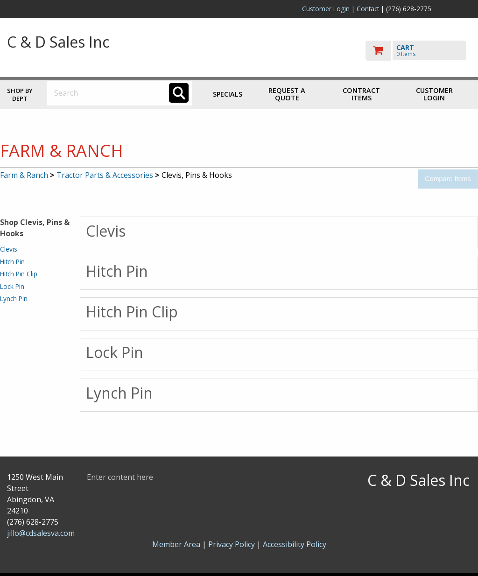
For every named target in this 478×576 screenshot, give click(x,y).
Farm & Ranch (24, 175)
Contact (368, 8)
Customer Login (326, 8)
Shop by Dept (20, 94)
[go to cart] (418, 51)
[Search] (179, 93)
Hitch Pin (12, 261)
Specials (227, 94)
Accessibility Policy (294, 544)
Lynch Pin (14, 298)
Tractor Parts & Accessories (104, 175)
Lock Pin (12, 286)
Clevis (8, 249)
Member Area (176, 544)
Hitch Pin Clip (18, 273)
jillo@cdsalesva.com (41, 533)
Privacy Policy (232, 544)
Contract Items (361, 94)
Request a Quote (286, 94)
